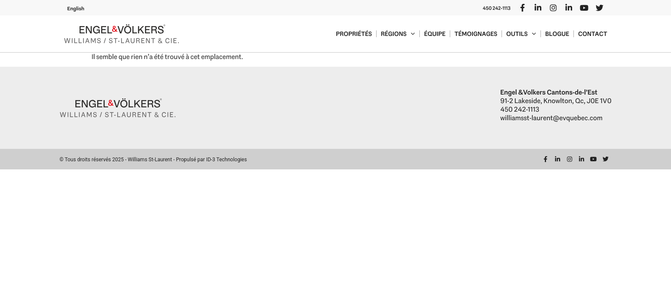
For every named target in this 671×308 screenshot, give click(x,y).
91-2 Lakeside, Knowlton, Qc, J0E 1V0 (556, 100)
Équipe (434, 34)
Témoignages (475, 34)
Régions (398, 33)
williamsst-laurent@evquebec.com (551, 117)
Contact (592, 34)
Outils (521, 33)
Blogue (557, 34)
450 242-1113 (497, 8)
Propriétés (354, 34)
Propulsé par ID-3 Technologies (211, 160)
